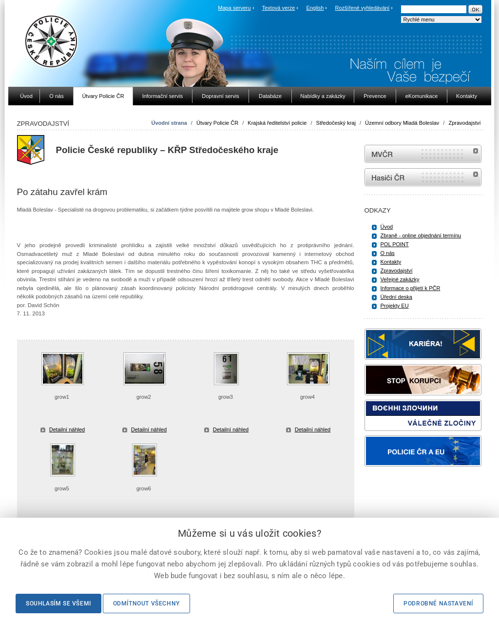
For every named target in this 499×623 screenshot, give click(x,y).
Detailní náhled (67, 429)
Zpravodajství (464, 123)
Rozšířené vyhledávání (362, 8)
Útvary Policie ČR (217, 123)
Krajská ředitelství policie (277, 123)
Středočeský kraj (336, 123)
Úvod (387, 227)
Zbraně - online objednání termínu (421, 235)
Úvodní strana (169, 123)
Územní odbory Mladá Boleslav (402, 123)
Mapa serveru (234, 8)
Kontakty (391, 262)
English (315, 8)
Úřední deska (396, 297)
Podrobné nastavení (438, 603)
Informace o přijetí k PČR (411, 288)
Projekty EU (395, 306)
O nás (388, 253)
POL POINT (395, 244)
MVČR (423, 154)
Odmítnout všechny (146, 603)
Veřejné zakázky (400, 279)
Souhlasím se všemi (58, 603)
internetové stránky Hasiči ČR (423, 177)
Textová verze (278, 8)
